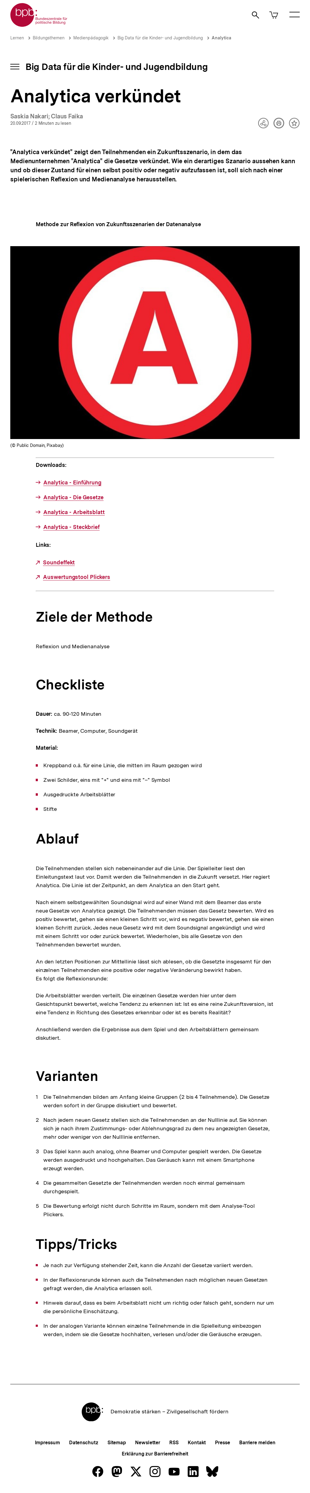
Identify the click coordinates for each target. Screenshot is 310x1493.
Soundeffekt (59, 562)
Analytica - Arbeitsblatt (74, 512)
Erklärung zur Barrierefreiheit (155, 1454)
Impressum (47, 1442)
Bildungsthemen (48, 37)
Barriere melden (257, 1442)
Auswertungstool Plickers (76, 577)
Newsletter (147, 1442)
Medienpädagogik (91, 37)
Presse (222, 1442)
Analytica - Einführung (72, 482)
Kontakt (197, 1442)
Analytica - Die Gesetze (73, 497)
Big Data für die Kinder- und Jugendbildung (160, 37)
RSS (174, 1442)
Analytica (221, 37)
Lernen (17, 37)
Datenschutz (83, 1442)
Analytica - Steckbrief (71, 527)
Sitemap (116, 1442)
